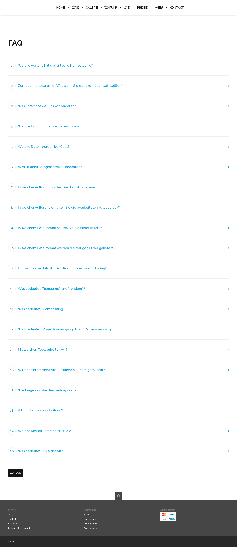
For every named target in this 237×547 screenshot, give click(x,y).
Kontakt (12, 518)
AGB (86, 514)
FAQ (10, 514)
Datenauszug (90, 528)
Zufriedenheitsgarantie (20, 528)
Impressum (90, 518)
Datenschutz (90, 523)
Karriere (12, 523)
